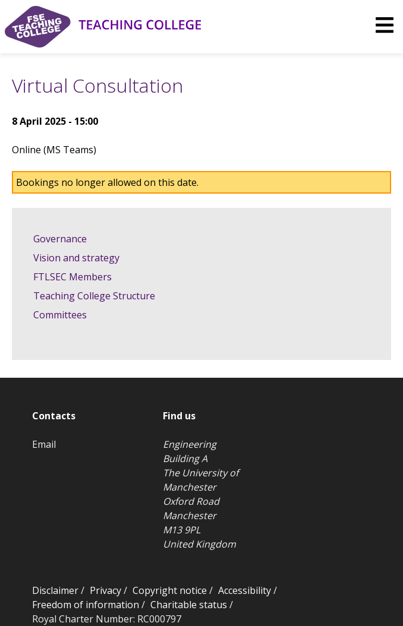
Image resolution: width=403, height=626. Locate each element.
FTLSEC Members (72, 276)
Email (44, 444)
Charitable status (188, 604)
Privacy (105, 590)
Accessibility (244, 590)
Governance (60, 238)
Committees (60, 314)
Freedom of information (85, 604)
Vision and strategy (76, 257)
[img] (384, 25)
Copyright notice (170, 590)
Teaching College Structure (94, 295)
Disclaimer (55, 590)
